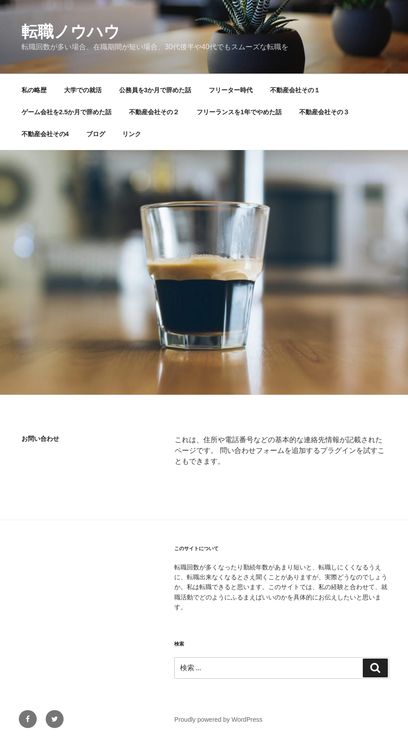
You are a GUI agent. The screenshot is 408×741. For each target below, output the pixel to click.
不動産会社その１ (295, 90)
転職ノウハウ (70, 31)
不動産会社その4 (45, 134)
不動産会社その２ (154, 112)
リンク (131, 134)
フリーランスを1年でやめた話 (239, 112)
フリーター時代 (231, 90)
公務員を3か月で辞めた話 (155, 90)
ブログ (95, 134)
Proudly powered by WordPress (218, 719)
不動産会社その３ (324, 112)
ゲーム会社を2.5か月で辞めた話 (66, 112)
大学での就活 (83, 90)
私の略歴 (34, 90)
